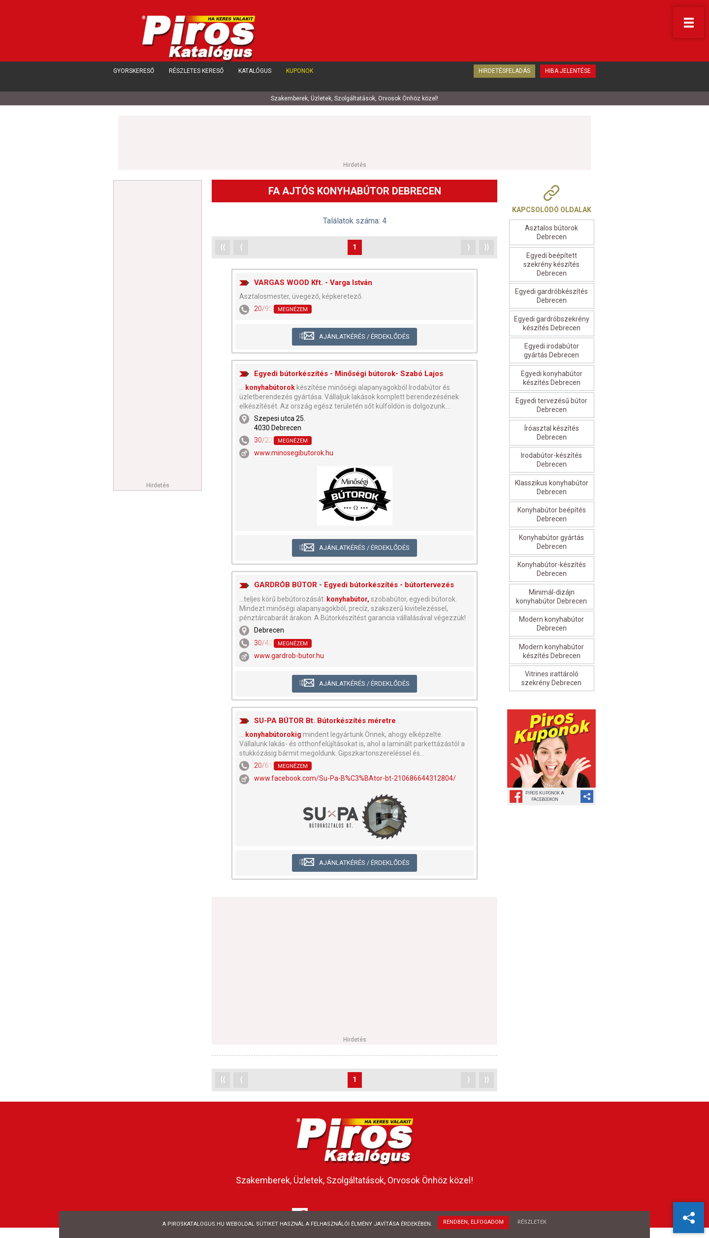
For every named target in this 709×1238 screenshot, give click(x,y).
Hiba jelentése (568, 82)
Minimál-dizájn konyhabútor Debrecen (551, 597)
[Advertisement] (354, 139)
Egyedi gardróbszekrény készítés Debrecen (551, 324)
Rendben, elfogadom (472, 1223)
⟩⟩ (486, 248)
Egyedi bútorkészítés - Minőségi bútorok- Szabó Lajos (348, 374)
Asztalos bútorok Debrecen (551, 233)
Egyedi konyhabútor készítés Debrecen (551, 379)
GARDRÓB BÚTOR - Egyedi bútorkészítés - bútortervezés (354, 586)
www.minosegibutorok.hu (293, 454)
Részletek (533, 1223)
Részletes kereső (196, 82)
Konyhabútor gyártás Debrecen (551, 543)
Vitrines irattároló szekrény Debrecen (551, 679)
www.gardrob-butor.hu (289, 657)
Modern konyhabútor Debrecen (551, 625)
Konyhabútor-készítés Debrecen (551, 570)
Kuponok (299, 82)
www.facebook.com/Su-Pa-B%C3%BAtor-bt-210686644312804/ (355, 780)
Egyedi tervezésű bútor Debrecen (551, 406)
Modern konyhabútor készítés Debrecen (551, 652)
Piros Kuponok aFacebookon (544, 797)
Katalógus (254, 82)
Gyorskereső (133, 82)
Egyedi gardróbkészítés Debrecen (551, 297)
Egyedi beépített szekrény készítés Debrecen (551, 265)
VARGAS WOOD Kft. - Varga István (313, 283)
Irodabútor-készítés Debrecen (551, 461)
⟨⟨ (222, 248)
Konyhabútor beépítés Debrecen (551, 516)
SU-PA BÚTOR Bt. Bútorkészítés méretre (325, 721)
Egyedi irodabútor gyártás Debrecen (551, 352)
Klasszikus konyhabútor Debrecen (551, 488)
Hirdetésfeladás (504, 82)
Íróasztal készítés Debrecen (551, 433)
